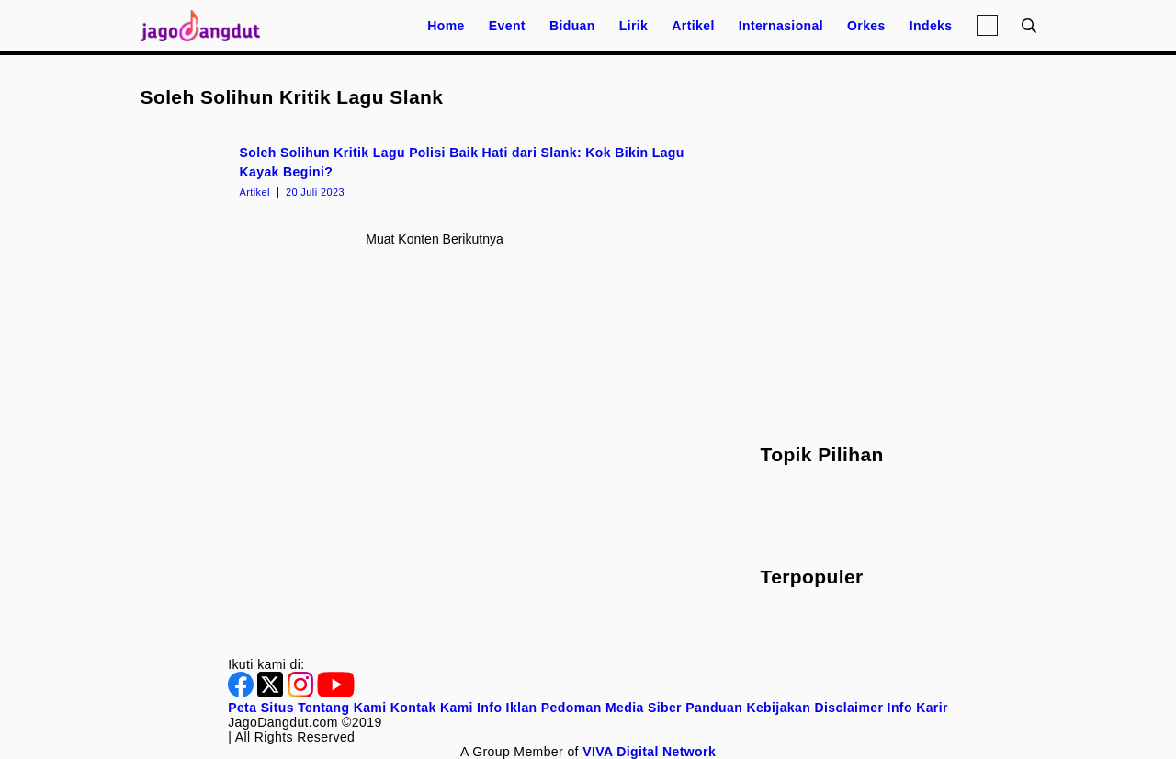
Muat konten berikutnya (434, 239)
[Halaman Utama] (207, 25)
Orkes (866, 25)
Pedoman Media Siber (611, 707)
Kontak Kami (431, 707)
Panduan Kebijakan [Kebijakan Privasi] (747, 707)
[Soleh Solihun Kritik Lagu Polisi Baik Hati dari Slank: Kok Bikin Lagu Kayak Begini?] (435, 170)
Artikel (693, 25)
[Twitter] (272, 692)
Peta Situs (261, 707)
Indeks (931, 25)
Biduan (572, 25)
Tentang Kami (342, 707)
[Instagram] (302, 692)
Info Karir (918, 707)
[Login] (987, 25)
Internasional (781, 25)
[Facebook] (242, 692)
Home (446, 25)
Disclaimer (848, 707)
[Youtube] (336, 692)
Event (507, 25)
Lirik (634, 25)
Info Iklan (507, 707)
